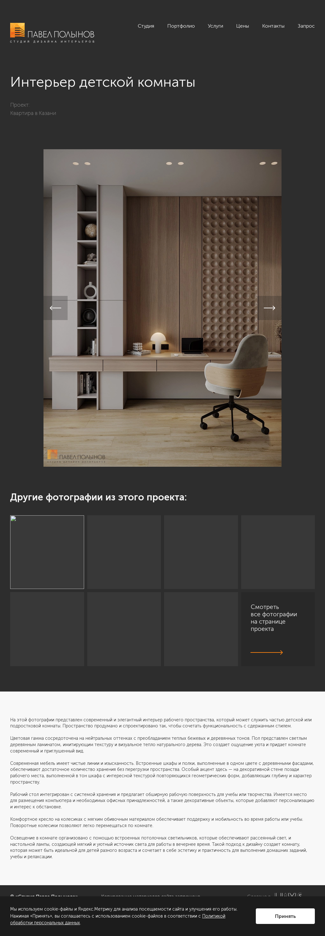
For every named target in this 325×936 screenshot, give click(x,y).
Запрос (306, 26)
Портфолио (181, 26)
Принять (285, 916)
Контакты (273, 26)
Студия (146, 26)
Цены (242, 26)
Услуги (215, 26)
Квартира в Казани (33, 113)
